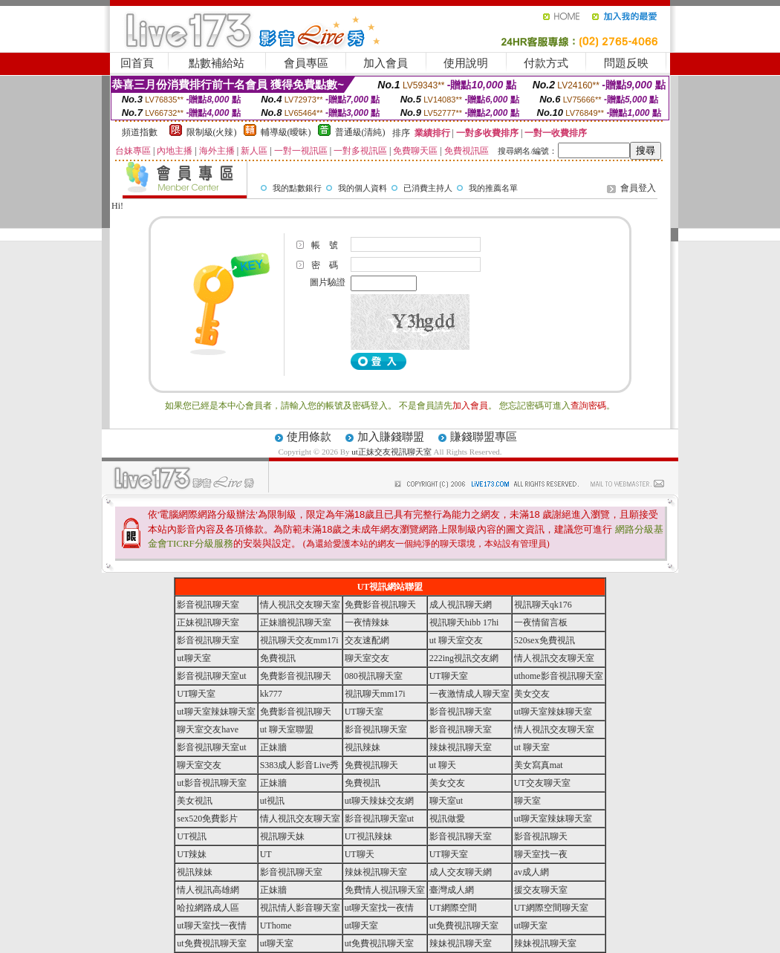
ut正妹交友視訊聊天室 (391, 451)
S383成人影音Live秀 (299, 765)
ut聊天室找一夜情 (379, 907)
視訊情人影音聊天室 (300, 907)
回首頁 (137, 63)
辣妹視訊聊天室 (460, 747)
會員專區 (306, 63)
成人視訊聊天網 (460, 604)
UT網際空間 (453, 907)
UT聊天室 (448, 676)
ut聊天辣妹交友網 (379, 801)
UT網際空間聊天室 (551, 907)
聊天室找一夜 (541, 854)
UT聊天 (359, 854)
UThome (276, 925)
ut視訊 (272, 801)
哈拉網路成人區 (208, 907)
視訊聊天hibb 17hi (464, 622)
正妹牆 (273, 747)
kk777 (271, 694)
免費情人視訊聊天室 (385, 890)
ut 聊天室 (532, 747)
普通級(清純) (360, 132)
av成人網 (531, 872)
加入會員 (385, 63)
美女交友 (532, 694)
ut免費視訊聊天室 (463, 925)
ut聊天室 (193, 658)
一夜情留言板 (541, 622)
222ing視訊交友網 (463, 658)
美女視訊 (194, 801)
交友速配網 (367, 640)
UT (266, 854)
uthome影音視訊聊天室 (558, 676)
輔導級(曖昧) (286, 132)
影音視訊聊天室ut (211, 676)
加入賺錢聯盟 (390, 437)
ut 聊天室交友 (456, 640)
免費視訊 (278, 658)
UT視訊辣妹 (368, 836)
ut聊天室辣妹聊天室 (216, 711)
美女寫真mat (538, 765)
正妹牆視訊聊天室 (295, 622)
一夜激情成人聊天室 (469, 694)
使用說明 (465, 63)
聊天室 (527, 801)
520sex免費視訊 (544, 640)
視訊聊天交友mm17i (299, 640)
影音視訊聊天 (541, 836)
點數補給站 (216, 63)
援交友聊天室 (541, 890)
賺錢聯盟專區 (483, 437)
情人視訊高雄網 (208, 890)
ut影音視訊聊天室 (211, 783)
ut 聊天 (442, 765)
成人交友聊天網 (460, 872)
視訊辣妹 (362, 747)
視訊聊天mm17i (375, 694)
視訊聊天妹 (282, 836)
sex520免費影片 (207, 818)
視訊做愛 (447, 818)
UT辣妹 (192, 854)
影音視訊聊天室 (208, 604)
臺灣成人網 (451, 890)
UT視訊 (192, 836)
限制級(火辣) (211, 132)
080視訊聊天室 (374, 676)
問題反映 (626, 63)
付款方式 (546, 63)
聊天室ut (446, 801)
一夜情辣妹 (367, 622)
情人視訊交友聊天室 (300, 604)
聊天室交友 (367, 658)
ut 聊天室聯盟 (286, 729)
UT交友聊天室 (542, 783)
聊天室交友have (207, 729)
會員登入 (638, 188)
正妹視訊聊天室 (208, 622)
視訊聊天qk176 (543, 604)
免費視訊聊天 (371, 765)
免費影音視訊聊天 (380, 604)
